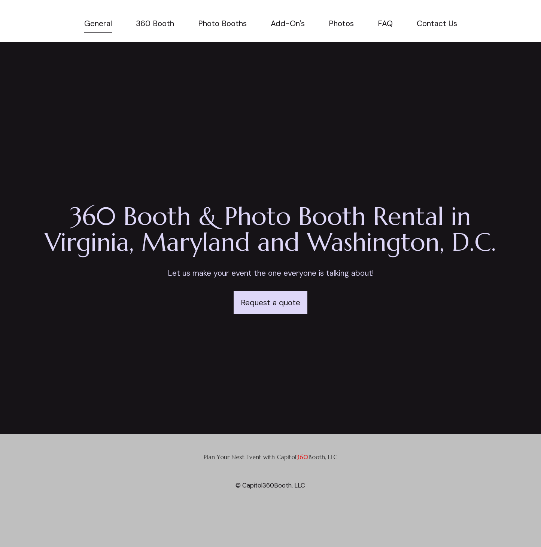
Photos (341, 23)
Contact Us (437, 23)
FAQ (385, 23)
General (98, 23)
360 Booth (155, 23)
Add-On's (288, 23)
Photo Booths (222, 23)
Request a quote (270, 302)
